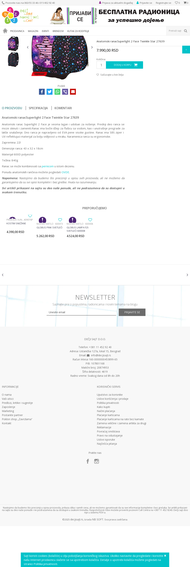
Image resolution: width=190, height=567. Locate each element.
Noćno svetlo (45, 261)
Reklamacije (104, 468)
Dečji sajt (6, 38)
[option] (13, 66)
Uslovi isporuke (106, 480)
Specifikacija (38, 146)
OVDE (65, 210)
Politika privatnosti (108, 443)
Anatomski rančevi (83, 38)
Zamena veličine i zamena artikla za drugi (121, 464)
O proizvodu (12, 146)
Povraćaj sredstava (108, 472)
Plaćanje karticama (108, 455)
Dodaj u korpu (122, 102)
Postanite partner (12, 455)
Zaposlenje (8, 447)
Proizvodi (19, 38)
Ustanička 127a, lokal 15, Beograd (99, 392)
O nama (7, 435)
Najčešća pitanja (107, 484)
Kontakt (6, 464)
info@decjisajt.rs (101, 396)
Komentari (63, 146)
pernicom (48, 204)
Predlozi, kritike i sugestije (17, 443)
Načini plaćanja (106, 451)
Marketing (8, 451)
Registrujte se (163, 2)
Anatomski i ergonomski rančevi (54, 38)
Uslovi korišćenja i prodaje (112, 439)
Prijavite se (136, 353)
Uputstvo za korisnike (110, 435)
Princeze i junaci (15, 257)
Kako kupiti (103, 447)
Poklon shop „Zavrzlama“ (17, 460)
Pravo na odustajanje (110, 476)
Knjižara (31, 38)
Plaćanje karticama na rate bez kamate (120, 460)
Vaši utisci (8, 439)
